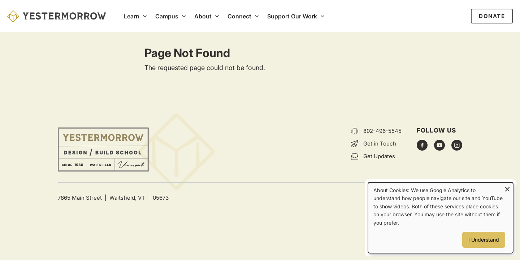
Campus (166, 16)
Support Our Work (292, 16)
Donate (492, 16)
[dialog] (440, 218)
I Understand (483, 240)
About (203, 16)
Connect (239, 16)
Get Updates (379, 156)
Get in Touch (379, 143)
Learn (131, 16)
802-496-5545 (382, 130)
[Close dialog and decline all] (507, 187)
